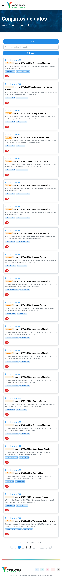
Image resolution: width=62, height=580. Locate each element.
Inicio (5, 25)
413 (42, 547)
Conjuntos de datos (21, 25)
